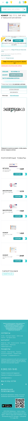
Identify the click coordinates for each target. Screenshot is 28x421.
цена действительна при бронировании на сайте (14, 44)
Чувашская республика (11, 2)
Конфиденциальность (13, 355)
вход (20, 2)
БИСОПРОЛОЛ (5, 55)
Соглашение (4, 355)
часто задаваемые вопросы (10, 78)
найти (24, 9)
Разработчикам (17, 353)
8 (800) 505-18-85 (9, 369)
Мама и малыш (5, 344)
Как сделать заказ (11, 337)
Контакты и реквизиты (6, 353)
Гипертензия (10, 58)
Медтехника (13, 344)
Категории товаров (10, 335)
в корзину (18, 40)
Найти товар (20, 335)
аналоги (4, 75)
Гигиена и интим (15, 342)
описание (5, 71)
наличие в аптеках (16, 75)
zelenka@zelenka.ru (6, 378)
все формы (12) (15, 71)
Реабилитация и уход (6, 346)
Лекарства (3, 342)
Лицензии (18, 351)
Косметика (23, 342)
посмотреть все (8, 274)
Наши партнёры (11, 351)
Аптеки (2, 335)
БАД (9, 342)
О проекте (3, 351)
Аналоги (3, 337)
